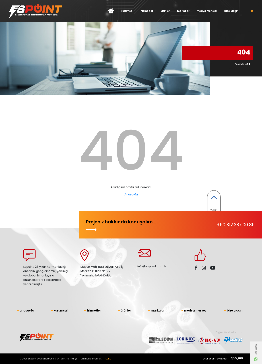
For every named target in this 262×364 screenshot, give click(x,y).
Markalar (183, 11)
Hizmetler (147, 11)
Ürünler (165, 11)
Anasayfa (131, 194)
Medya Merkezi (207, 11)
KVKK (108, 358)
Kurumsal (127, 11)
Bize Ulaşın (231, 11)
